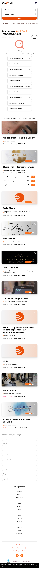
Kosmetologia (30, 23)
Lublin (19, 509)
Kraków (19, 506)
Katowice (19, 527)
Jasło (19, 530)
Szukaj (19, 18)
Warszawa (19, 498)
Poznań (19, 521)
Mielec (19, 515)
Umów (33, 177)
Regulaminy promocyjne (19, 548)
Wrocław (19, 495)
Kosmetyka (20, 23)
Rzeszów (19, 492)
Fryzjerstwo (6, 23)
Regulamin (19, 545)
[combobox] (19, 9)
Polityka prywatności (19, 551)
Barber (14, 23)
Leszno (20, 518)
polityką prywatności (15, 566)
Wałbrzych (19, 533)
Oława (19, 503)
